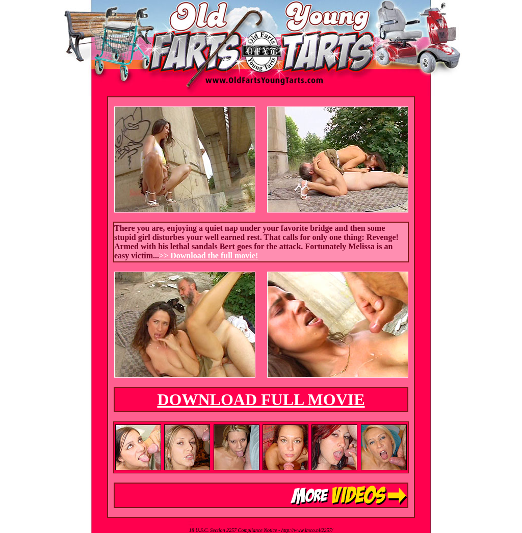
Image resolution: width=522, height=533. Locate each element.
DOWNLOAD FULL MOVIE (260, 399)
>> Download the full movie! (208, 255)
